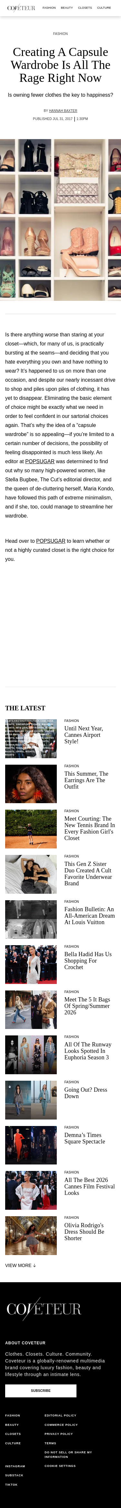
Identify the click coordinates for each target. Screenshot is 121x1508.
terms (50, 1443)
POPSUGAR (40, 461)
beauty (67, 7)
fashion (49, 7)
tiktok (11, 1484)
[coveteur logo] (21, 8)
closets (85, 7)
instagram (15, 1466)
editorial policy (60, 1415)
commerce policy (61, 1424)
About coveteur (25, 1343)
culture (104, 7)
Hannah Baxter (63, 111)
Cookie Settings (60, 1466)
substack (14, 1475)
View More (21, 1265)
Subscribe (41, 1391)
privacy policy (59, 1434)
